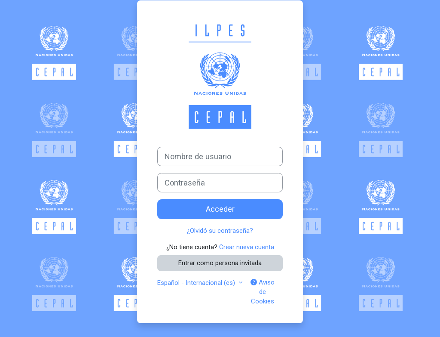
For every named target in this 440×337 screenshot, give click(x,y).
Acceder (220, 208)
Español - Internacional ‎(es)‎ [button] (197, 283)
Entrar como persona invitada (220, 263)
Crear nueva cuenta (246, 247)
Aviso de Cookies (263, 292)
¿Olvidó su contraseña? (220, 231)
